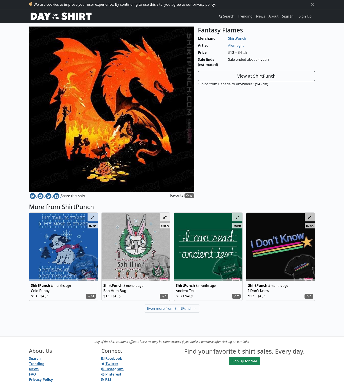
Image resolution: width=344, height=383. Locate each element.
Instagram (112, 369)
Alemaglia (236, 45)
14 (91, 296)
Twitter (109, 363)
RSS (106, 379)
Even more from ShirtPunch (172, 308)
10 (189, 196)
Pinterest (111, 374)
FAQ (32, 374)
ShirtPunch (237, 38)
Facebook (111, 358)
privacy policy (204, 4)
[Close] (312, 4)
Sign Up (305, 16)
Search (35, 358)
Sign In (288, 16)
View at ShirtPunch (256, 76)
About (273, 16)
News (260, 16)
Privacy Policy (41, 379)
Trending (245, 16)
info (93, 225)
